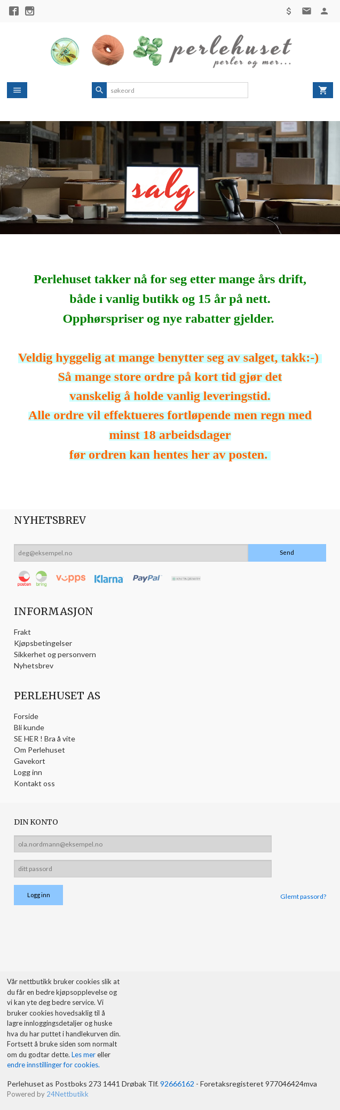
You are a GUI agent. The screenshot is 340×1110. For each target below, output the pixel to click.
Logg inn (28, 772)
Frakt (22, 631)
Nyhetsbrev (33, 665)
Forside (26, 716)
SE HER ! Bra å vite (44, 738)
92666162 (177, 1083)
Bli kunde (29, 727)
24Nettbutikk (67, 1094)
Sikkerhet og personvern (55, 654)
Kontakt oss (34, 783)
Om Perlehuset (39, 749)
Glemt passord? (303, 896)
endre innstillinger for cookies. (53, 1064)
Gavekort (29, 760)
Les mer (84, 1054)
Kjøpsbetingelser (43, 643)
